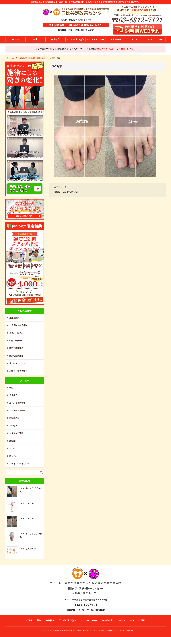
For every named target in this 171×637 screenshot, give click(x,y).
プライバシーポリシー (19, 463)
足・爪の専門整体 (75, 39)
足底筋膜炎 (14, 317)
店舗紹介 (13, 440)
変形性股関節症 (16, 348)
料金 (35, 39)
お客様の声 (115, 39)
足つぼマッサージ (17, 363)
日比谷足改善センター (85, 583)
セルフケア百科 (155, 39)
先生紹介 (55, 39)
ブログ (12, 448)
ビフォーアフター (95, 39)
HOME (15, 39)
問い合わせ (14, 456)
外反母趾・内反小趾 (18, 325)
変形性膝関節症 (16, 355)
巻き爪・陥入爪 (16, 333)
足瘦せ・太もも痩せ (18, 371)
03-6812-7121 (85, 605)
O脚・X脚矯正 (15, 340)
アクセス (135, 39)
